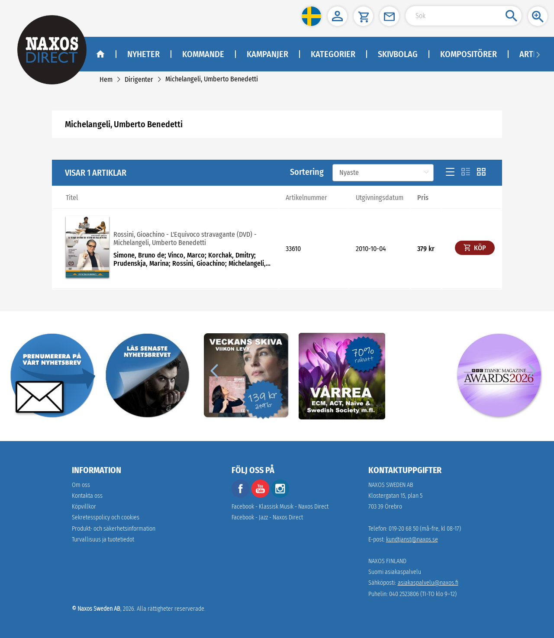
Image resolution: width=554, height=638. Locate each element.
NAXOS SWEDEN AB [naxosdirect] (390, 485)
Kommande (203, 54)
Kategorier (333, 54)
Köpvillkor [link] (84, 506)
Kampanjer (267, 54)
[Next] (530, 370)
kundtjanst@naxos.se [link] (412, 539)
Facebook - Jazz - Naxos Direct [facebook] (267, 517)
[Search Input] (464, 16)
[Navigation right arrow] (538, 54)
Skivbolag (398, 54)
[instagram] (280, 495)
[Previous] (214, 370)
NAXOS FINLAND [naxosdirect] (387, 561)
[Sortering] (383, 172)
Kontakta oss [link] (87, 495)
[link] (106, 79)
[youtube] (261, 495)
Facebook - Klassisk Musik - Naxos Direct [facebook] (280, 506)
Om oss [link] (81, 485)
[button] (311, 16)
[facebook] (241, 495)
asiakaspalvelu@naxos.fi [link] (428, 582)
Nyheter (143, 54)
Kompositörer (468, 54)
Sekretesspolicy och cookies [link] (105, 517)
